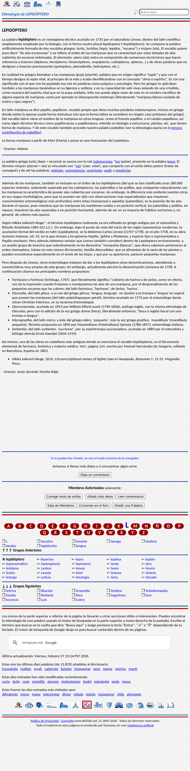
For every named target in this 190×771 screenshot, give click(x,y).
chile (120, 694)
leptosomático (17, 563)
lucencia (12, 599)
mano (126, 681)
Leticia (46, 577)
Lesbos (46, 568)
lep (117, 161)
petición (57, 170)
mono (24, 694)
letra (114, 577)
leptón (150, 559)
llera (79, 595)
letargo (11, 577)
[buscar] (88, 643)
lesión (10, 572)
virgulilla (38, 681)
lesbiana (12, 568)
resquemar (82, 668)
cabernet (51, 668)
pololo (91, 694)
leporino (47, 559)
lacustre (47, 541)
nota (25, 681)
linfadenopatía (157, 590)
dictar (66, 694)
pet (78, 166)
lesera (150, 568)
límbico (116, 590)
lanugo (116, 541)
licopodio (83, 590)
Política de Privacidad (44, 721)
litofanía (47, 595)
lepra (171, 161)
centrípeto (94, 170)
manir (133, 668)
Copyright (67, 721)
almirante (134, 694)
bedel (87, 681)
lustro (80, 599)
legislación (49, 546)
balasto (66, 668)
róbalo (78, 694)
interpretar (51, 694)
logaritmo (118, 595)
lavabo (11, 546)
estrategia (101, 681)
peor (96, 668)
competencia (75, 170)
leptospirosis (50, 563)
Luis (44, 599)
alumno (53, 681)
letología (82, 577)
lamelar (81, 541)
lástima (151, 541)
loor (149, 595)
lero (149, 563)
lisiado (11, 595)
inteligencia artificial (140, 725)
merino (120, 668)
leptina (115, 559)
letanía (151, 572)
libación (47, 590)
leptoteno (83, 563)
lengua (81, 546)
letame (116, 572)
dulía (16, 681)
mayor (108, 668)
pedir (108, 170)
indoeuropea (103, 161)
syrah (38, 668)
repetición (123, 170)
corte (6, 681)
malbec (25, 668)
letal (79, 572)
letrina (11, 590)
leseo (115, 568)
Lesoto (46, 572)
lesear (80, 568)
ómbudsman (70, 681)
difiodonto (10, 694)
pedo (115, 681)
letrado (151, 577)
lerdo (115, 563)
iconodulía (10, 668)
